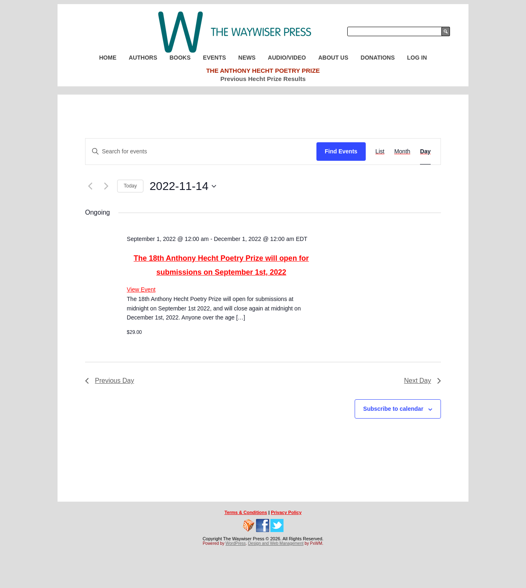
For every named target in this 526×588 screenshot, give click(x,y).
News (247, 57)
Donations (378, 57)
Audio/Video (287, 57)
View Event (141, 289)
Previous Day (109, 380)
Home (107, 57)
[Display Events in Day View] (425, 151)
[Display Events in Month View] (402, 151)
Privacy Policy (286, 512)
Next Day (422, 380)
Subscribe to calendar (393, 408)
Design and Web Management (276, 543)
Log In (417, 57)
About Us (333, 57)
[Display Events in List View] (380, 151)
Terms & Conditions (245, 512)
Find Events (341, 151)
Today (130, 186)
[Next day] (106, 186)
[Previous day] (90, 186)
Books (179, 57)
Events (214, 57)
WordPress (236, 543)
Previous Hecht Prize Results (263, 78)
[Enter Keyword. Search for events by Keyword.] (200, 151)
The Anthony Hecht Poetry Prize (263, 70)
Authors (143, 57)
